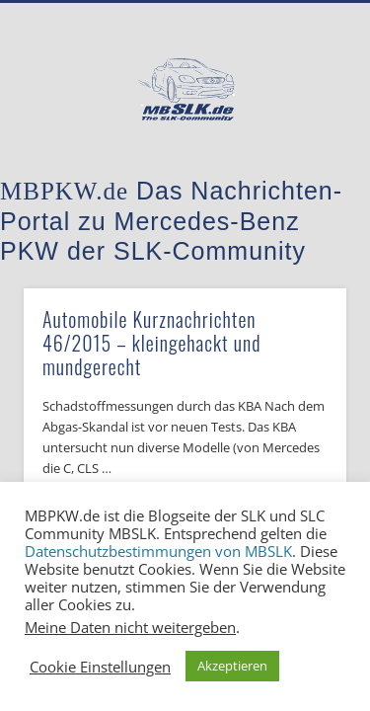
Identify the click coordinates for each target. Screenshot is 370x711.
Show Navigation (299, 177)
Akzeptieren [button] (232, 665)
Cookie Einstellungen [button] (100, 666)
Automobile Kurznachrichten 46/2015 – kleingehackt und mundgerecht (151, 342)
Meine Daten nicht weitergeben (130, 627)
